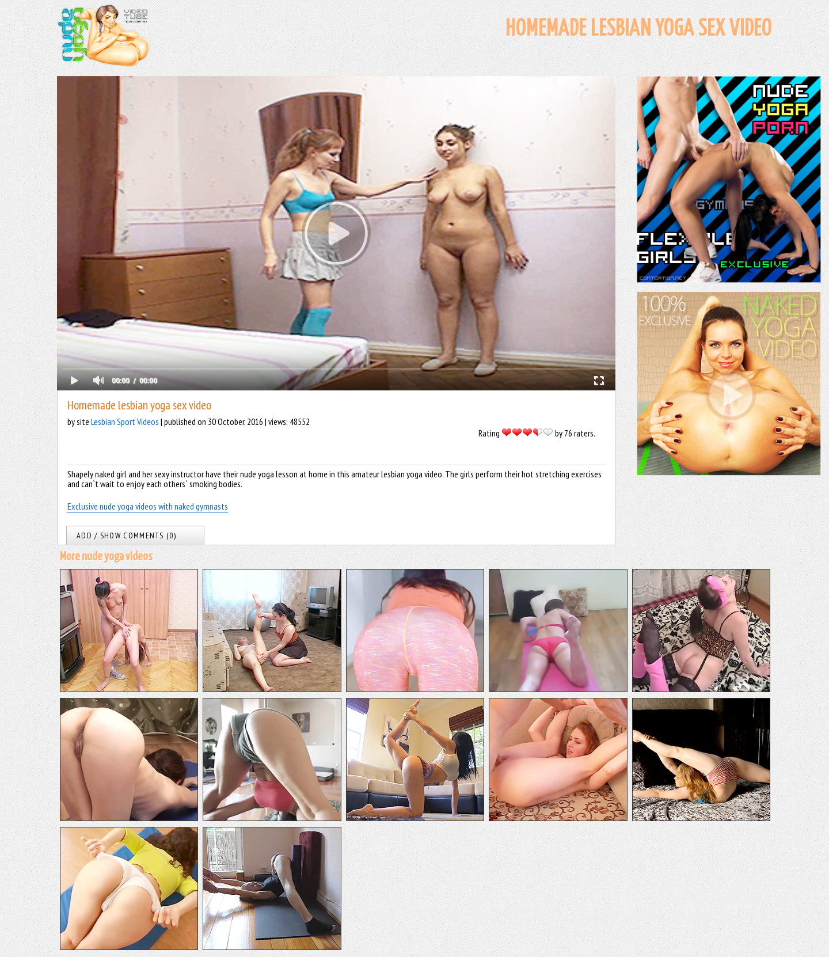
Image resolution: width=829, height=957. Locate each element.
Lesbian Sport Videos (125, 421)
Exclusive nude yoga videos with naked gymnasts (147, 506)
